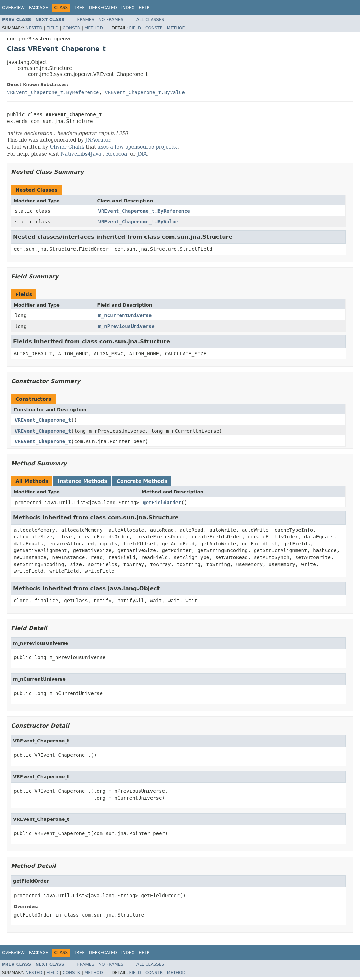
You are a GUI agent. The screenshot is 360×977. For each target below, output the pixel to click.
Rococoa (116, 154)
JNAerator (97, 140)
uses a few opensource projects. (137, 147)
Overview (13, 7)
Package (38, 7)
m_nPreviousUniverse (126, 326)
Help (144, 7)
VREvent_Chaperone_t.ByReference (53, 92)
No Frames (110, 19)
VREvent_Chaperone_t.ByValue (145, 92)
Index (128, 7)
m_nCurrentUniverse (125, 315)
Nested (33, 28)
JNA (142, 154)
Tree (79, 7)
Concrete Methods (142, 481)
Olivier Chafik (67, 147)
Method (93, 28)
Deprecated (103, 7)
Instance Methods (82, 481)
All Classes (150, 19)
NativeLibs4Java (80, 154)
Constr (71, 28)
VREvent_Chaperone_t (43, 420)
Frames (86, 19)
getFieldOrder (162, 502)
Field (52, 28)
